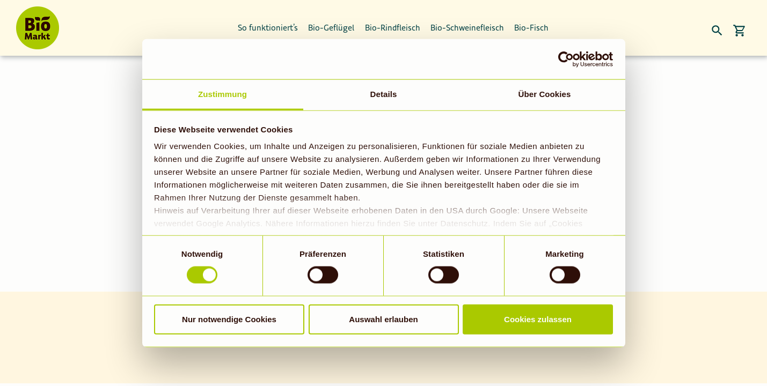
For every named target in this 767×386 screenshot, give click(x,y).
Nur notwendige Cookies (229, 318)
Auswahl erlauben (383, 318)
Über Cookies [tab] (544, 94)
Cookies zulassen (538, 318)
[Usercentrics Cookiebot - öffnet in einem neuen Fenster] (566, 59)
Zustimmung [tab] (222, 94)
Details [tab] (383, 94)
